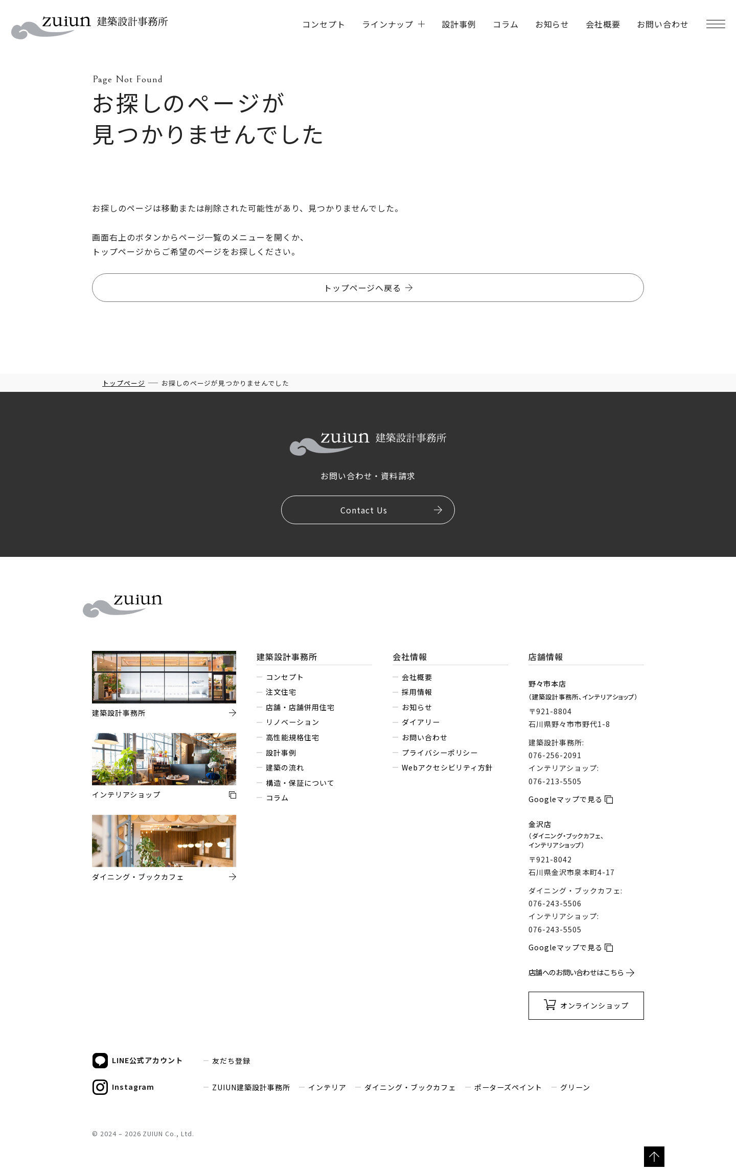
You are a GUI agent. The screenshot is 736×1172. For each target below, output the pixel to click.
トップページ (123, 383)
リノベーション (292, 722)
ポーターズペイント (508, 1087)
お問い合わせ (663, 24)
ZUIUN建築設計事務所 (251, 1087)
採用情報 (417, 692)
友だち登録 (231, 1061)
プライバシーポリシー (440, 752)
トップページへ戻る (363, 288)
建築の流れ (285, 767)
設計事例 (459, 24)
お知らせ (552, 24)
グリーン (575, 1087)
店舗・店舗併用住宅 (300, 707)
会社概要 (603, 24)
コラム (506, 24)
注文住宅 (281, 692)
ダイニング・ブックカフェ (410, 1087)
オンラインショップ (594, 1005)
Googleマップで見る (565, 799)
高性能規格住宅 (292, 737)
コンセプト (324, 24)
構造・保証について (300, 783)
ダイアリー (421, 722)
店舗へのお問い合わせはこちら (576, 972)
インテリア (327, 1087)
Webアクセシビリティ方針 (447, 767)
